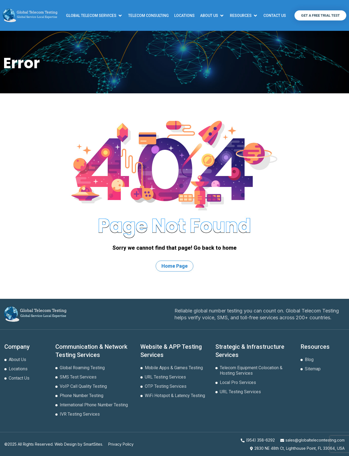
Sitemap (313, 368)
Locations (18, 368)
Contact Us (19, 378)
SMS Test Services (78, 377)
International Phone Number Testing (94, 404)
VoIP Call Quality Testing (83, 386)
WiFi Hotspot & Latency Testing (175, 395)
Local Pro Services (238, 382)
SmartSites (92, 444)
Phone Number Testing (81, 395)
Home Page (174, 266)
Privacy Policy (121, 444)
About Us (17, 359)
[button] (94, 16)
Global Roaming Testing (82, 367)
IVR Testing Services (80, 414)
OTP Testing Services (165, 386)
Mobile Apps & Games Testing (174, 367)
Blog (309, 359)
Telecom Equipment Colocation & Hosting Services (251, 370)
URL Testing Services (165, 377)
